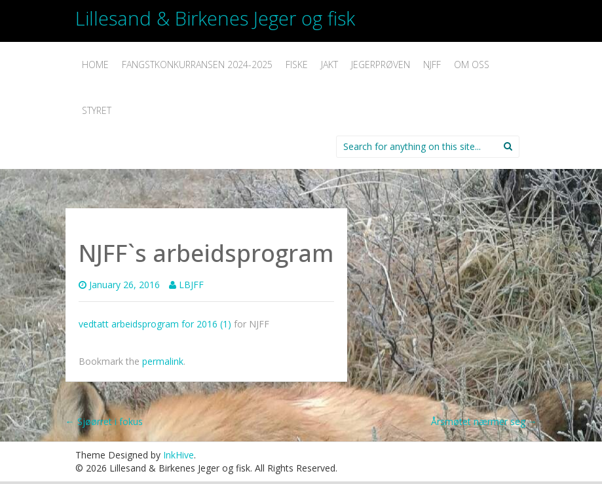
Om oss (471, 64)
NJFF (432, 64)
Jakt (329, 64)
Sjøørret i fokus (104, 421)
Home (95, 64)
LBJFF (191, 284)
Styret (96, 110)
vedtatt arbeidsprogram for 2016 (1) (155, 324)
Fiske (297, 64)
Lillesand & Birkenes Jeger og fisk (215, 18)
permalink (162, 361)
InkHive (178, 455)
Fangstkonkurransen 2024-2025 (197, 64)
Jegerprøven (380, 64)
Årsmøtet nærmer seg (484, 421)
